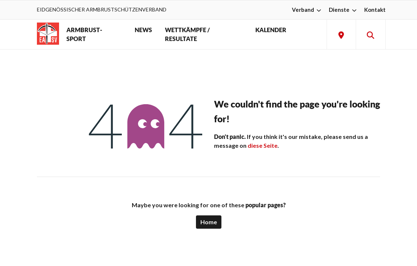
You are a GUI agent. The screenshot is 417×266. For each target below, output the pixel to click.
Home (208, 221)
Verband (307, 9)
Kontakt (375, 9)
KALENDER (270, 30)
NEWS (143, 30)
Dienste (343, 9)
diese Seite (263, 145)
